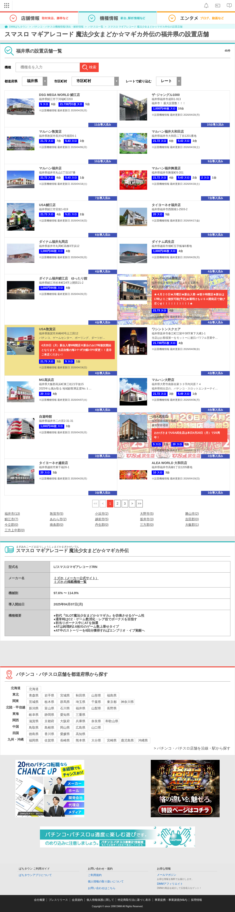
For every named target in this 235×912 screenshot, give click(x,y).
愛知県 (65, 714)
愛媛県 (65, 734)
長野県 (112, 708)
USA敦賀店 (47, 329)
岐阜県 (34, 714)
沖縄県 (143, 740)
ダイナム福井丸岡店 (53, 241)
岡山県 (65, 727)
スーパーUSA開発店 (166, 278)
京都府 (49, 721)
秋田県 (80, 695)
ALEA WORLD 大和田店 (169, 463)
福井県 (80, 708)
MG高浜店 (46, 380)
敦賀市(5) (56, 513)
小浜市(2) (102, 513)
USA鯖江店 (47, 205)
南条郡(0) (56, 524)
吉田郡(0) (192, 519)
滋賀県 (34, 721)
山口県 (96, 727)
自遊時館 (45, 416)
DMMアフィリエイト (170, 883)
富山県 (49, 708)
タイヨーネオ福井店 (166, 205)
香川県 (49, 734)
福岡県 (34, 740)
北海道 (34, 689)
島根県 (49, 727)
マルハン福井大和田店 (168, 131)
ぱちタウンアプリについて (35, 875)
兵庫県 (80, 721)
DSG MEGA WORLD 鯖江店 (59, 95)
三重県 (80, 714)
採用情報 (196, 899)
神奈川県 (127, 702)
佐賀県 (49, 740)
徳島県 (34, 734)
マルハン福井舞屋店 (166, 168)
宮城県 (65, 695)
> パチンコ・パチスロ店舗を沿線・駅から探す (192, 748)
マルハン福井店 (50, 168)
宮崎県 (112, 740)
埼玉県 (80, 702)
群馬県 (65, 702)
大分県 (96, 740)
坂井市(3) (147, 519)
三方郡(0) (147, 524)
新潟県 (34, 708)
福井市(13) (12, 513)
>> (139, 503)
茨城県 (34, 702)
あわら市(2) (58, 519)
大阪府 (65, 721)
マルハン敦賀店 (50, 131)
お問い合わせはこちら (101, 888)
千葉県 (96, 702)
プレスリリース (58, 899)
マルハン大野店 (163, 380)
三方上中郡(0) (15, 530)
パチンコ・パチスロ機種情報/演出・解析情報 (58, 26)
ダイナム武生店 (163, 241)
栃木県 (49, 702)
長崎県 (65, 740)
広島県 (80, 727)
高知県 (80, 734)
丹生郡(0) (102, 524)
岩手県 (49, 695)
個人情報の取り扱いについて (106, 881)
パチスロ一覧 (95, 26)
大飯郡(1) (192, 524)
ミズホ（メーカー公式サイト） (76, 578)
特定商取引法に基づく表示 (134, 899)
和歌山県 (111, 721)
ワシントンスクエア (166, 329)
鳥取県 (34, 727)
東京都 (112, 702)
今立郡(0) (11, 524)
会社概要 (39, 899)
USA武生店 (160, 416)
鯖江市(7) (11, 519)
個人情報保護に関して (100, 899)
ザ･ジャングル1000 (166, 95)
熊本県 (80, 740)
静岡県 (49, 714)
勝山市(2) (192, 513)
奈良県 (96, 721)
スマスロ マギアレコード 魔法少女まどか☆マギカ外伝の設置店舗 (145, 26)
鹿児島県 (127, 740)
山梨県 (96, 708)
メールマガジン (166, 874)
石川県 (65, 708)
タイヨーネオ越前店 (53, 463)
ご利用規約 (95, 875)
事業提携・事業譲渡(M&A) (171, 899)
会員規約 (77, 899)
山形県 (96, 695)
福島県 (112, 695)
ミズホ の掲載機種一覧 (70, 582)
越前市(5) (102, 519)
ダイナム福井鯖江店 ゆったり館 (63, 278)
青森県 (34, 695)
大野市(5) (147, 513)
